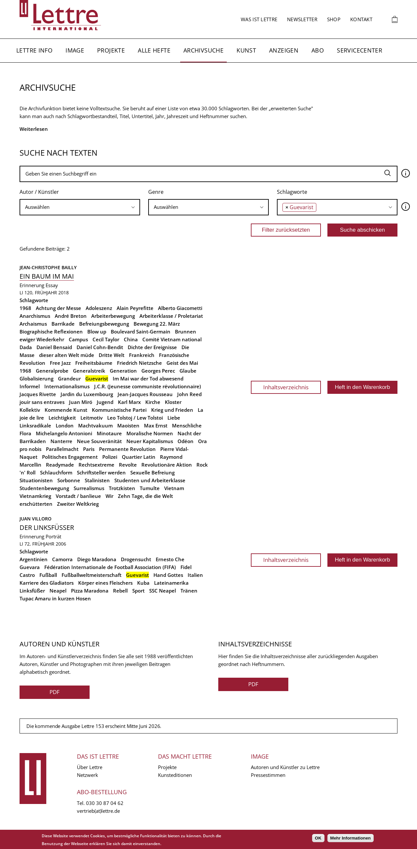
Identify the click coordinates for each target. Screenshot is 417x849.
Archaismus (33, 323)
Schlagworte (292, 191)
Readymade (60, 464)
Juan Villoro (35, 519)
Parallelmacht (62, 449)
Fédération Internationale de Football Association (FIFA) (110, 567)
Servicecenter (359, 50)
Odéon (186, 441)
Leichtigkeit (62, 417)
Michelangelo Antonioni (64, 433)
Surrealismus (89, 488)
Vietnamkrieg (35, 496)
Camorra (62, 559)
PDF (55, 692)
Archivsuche (203, 50)
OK (318, 838)
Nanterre (61, 441)
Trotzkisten (122, 488)
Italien (195, 575)
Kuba (143, 582)
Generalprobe (52, 370)
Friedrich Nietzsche (139, 363)
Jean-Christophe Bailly (48, 267)
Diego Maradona (96, 559)
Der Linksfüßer (47, 527)
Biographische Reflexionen (51, 331)
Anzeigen (283, 50)
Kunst (246, 50)
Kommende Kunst (66, 410)
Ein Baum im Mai (47, 276)
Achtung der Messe (58, 308)
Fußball (48, 575)
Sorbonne (68, 480)
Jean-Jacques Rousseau (145, 394)
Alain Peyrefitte (135, 308)
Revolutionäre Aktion (166, 464)
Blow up (96, 331)
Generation (123, 370)
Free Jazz (60, 363)
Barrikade (63, 323)
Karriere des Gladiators (47, 582)
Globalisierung (36, 378)
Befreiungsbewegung (104, 323)
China (131, 339)
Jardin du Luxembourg (87, 394)
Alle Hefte (154, 50)
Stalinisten (97, 480)
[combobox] (80, 207)
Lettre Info (34, 50)
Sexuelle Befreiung (152, 472)
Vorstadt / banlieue (78, 496)
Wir (109, 496)
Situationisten (36, 480)
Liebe (173, 417)
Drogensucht (136, 559)
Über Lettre (89, 767)
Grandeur (69, 378)
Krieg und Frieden (172, 410)
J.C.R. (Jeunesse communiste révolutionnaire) (147, 386)
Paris (88, 449)
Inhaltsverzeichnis (286, 387)
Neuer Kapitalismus (149, 441)
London (65, 425)
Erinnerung (32, 285)
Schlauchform (56, 472)
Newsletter (302, 19)
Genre (156, 191)
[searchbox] (80, 207)
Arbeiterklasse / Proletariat (171, 316)
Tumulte (150, 488)
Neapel (58, 590)
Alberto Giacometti (180, 308)
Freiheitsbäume (93, 363)
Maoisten (128, 425)
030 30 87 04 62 (104, 803)
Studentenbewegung (44, 488)
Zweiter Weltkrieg (78, 504)
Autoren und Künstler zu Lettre (285, 767)
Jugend (105, 402)
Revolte (128, 464)
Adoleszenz (99, 308)
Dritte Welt (111, 355)
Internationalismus (67, 386)
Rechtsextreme (96, 464)
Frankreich (141, 355)
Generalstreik (89, 370)
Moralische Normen (149, 433)
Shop (333, 19)
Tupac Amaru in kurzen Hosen (55, 598)
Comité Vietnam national (172, 339)
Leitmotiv (91, 417)
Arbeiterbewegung (113, 316)
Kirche (152, 402)
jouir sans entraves (42, 402)
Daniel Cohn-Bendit (100, 347)
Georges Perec (158, 370)
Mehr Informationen (350, 838)
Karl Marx (129, 402)
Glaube (188, 370)
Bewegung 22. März (157, 323)
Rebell (120, 590)
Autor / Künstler (39, 191)
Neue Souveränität (99, 441)
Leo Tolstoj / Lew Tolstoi (135, 417)
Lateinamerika (171, 582)
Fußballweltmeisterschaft (92, 575)
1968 (25, 308)
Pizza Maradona (89, 590)
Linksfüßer (32, 590)
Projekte (111, 50)
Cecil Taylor (106, 339)
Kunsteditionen (175, 775)
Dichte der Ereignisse (152, 347)
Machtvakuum (95, 425)
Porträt (53, 536)
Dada (26, 347)
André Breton (71, 316)
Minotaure (109, 433)
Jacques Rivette (38, 394)
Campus (78, 339)
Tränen (188, 590)
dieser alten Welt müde (66, 355)
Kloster (173, 402)
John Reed (189, 394)
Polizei (109, 457)
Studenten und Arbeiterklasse (149, 480)
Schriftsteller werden (101, 472)
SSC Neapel (162, 590)
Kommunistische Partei (119, 410)
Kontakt (361, 19)
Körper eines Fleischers (105, 582)
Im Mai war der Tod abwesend (148, 378)
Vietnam (174, 488)
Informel (30, 386)
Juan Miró (80, 402)
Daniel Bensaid (54, 347)
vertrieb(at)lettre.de (98, 811)
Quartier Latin (138, 457)
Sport (138, 590)
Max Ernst (155, 425)
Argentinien (34, 559)
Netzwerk (87, 775)
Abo (317, 50)
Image (74, 50)
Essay (52, 285)
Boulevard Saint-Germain (140, 331)
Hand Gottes (168, 575)
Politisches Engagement (70, 457)
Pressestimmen (268, 775)
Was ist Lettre (259, 19)
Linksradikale (35, 425)
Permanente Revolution (127, 449)
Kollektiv (30, 410)
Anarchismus (35, 316)
